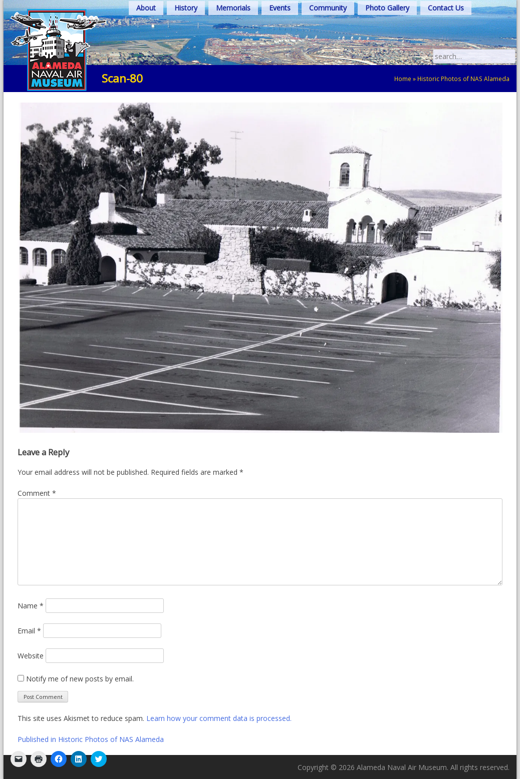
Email (29, 630)
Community (328, 8)
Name (31, 605)
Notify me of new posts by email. (80, 678)
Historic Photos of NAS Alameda (463, 79)
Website (31, 655)
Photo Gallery (387, 8)
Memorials (233, 8)
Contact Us (446, 8)
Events (280, 8)
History (185, 8)
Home (402, 79)
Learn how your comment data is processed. (219, 718)
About (146, 8)
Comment (37, 493)
